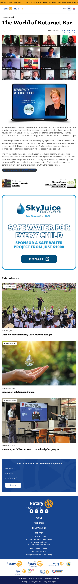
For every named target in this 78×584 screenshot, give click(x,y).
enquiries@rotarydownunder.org (40, 539)
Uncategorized (8, 17)
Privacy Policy (54, 579)
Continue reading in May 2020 (19, 170)
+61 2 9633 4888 (40, 536)
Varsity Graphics (36, 582)
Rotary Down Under (30, 579)
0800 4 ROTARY (40, 552)
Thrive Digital (51, 582)
